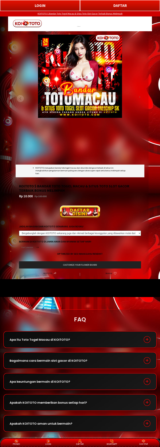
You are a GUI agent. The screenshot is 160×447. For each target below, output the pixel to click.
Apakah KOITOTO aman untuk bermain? (41, 423)
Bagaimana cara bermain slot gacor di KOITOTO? (48, 361)
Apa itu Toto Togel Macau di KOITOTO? (40, 340)
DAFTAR (120, 5)
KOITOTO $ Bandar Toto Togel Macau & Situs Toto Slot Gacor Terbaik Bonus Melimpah (80, 13)
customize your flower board (80, 264)
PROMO (16, 442)
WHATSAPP (112, 442)
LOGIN (40, 5)
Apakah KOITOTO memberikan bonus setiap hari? (48, 402)
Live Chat (143, 442)
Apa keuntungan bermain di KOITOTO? (40, 381)
